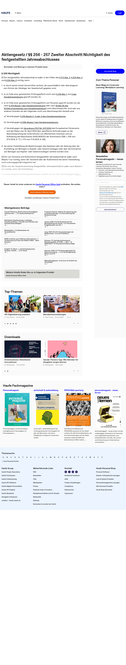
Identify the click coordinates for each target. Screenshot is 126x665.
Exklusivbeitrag (50, 297)
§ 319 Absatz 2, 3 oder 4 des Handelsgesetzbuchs (43, 116)
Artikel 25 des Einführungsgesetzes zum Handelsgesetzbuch (36, 107)
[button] (18, 13)
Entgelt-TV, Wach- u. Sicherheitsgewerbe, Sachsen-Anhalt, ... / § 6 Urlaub (19, 249)
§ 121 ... (78, 174)
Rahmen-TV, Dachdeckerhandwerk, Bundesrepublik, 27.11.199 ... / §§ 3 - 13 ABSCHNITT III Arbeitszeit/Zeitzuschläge (59, 242)
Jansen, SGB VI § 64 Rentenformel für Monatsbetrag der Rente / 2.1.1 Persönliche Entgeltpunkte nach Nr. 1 (59, 223)
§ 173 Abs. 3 (64, 77)
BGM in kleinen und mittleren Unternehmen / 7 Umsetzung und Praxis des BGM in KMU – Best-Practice (21, 240)
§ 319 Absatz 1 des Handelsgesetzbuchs (27, 105)
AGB (121, 187)
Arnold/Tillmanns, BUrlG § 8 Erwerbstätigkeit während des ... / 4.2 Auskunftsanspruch (20, 212)
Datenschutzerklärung (106, 193)
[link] (4, 21)
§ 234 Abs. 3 (76, 77)
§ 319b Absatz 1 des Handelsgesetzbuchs (39, 122)
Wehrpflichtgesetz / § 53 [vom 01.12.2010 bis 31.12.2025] (60, 261)
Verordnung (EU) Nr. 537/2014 (37, 128)
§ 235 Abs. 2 (11, 80)
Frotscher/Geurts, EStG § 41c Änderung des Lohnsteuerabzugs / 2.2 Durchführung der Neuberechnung (60, 213)
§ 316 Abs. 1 (61, 94)
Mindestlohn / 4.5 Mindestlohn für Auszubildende (16, 231)
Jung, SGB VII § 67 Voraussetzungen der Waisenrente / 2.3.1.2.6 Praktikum (59, 232)
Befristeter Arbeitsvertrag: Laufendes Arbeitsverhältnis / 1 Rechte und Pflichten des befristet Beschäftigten (21, 221)
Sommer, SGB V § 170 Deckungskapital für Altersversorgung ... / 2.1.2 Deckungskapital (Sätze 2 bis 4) (60, 252)
